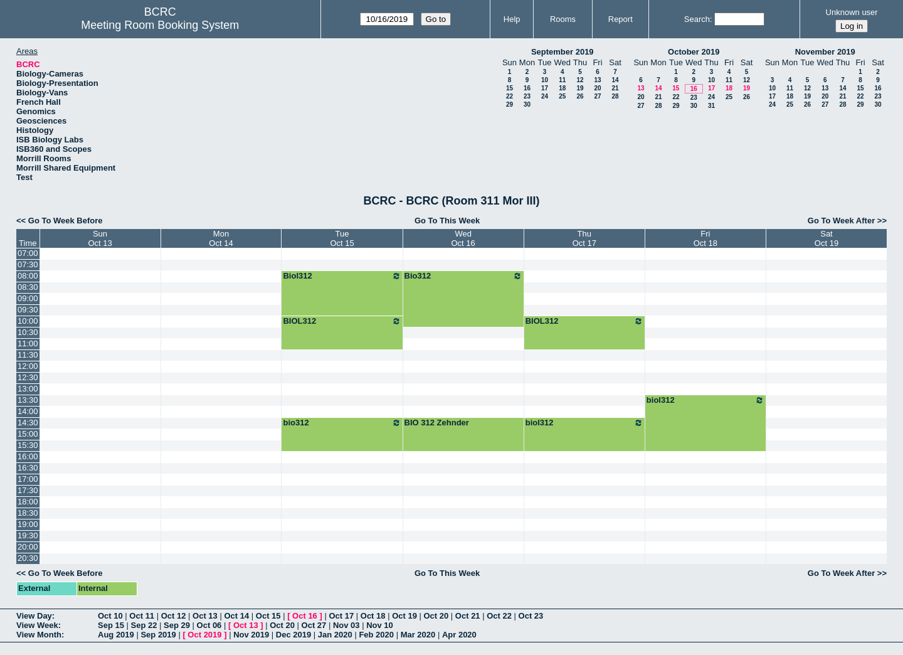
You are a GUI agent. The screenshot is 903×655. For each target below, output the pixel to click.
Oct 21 (467, 615)
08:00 (28, 275)
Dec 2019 (293, 634)
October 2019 (693, 51)
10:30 (28, 332)
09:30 (28, 309)
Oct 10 (110, 615)
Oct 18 (373, 615)
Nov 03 (346, 625)
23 (527, 96)
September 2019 (562, 51)
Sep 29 (177, 625)
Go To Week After (841, 220)
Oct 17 (341, 615)
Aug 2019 (116, 634)
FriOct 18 (705, 238)
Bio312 (463, 276)
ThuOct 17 (584, 238)
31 (711, 105)
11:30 (28, 354)
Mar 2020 (418, 634)
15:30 (28, 445)
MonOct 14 (221, 238)
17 (544, 88)
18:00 (28, 501)
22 (509, 96)
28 (614, 96)
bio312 (342, 423)
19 (579, 88)
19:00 (28, 524)
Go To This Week (447, 220)
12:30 (28, 377)
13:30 (28, 400)
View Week (37, 625)
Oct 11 (141, 615)
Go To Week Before (65, 220)
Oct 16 (304, 615)
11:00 (28, 343)
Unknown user (852, 12)
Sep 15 (111, 625)
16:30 (28, 467)
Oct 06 (209, 625)
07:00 (28, 253)
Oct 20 (436, 615)
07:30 (28, 264)
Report (620, 19)
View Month (38, 634)
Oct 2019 (204, 634)
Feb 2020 (376, 634)
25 (562, 96)
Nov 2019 (251, 634)
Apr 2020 (459, 634)
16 (527, 88)
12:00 (28, 366)
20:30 (28, 558)
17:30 (28, 490)
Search (697, 19)
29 (509, 104)
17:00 (28, 479)
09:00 (28, 298)
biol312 (705, 400)
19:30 (28, 535)
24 (544, 96)
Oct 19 (404, 615)
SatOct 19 (826, 238)
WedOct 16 (463, 238)
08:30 (28, 287)
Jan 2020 (335, 634)
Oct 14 (236, 615)
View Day (34, 615)
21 (614, 88)
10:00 (28, 321)
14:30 (28, 422)
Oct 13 (205, 615)
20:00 (28, 546)
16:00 (28, 456)
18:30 (28, 513)
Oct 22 (499, 615)
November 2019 (825, 51)
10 (544, 80)
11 (562, 80)
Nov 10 (379, 625)
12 (579, 80)
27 (597, 96)
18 (562, 88)
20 (597, 88)
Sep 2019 (158, 634)
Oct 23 (531, 615)
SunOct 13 (100, 238)
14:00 (28, 411)
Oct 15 (268, 615)
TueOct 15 (342, 238)
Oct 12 (173, 615)
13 (597, 80)
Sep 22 (144, 625)
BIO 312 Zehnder (436, 422)
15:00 (28, 434)
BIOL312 (342, 321)
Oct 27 (314, 625)
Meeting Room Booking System (160, 25)
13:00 (28, 388)
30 (527, 104)
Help (512, 19)
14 (614, 80)
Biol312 (342, 276)
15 (509, 88)
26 (579, 96)
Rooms (563, 19)
